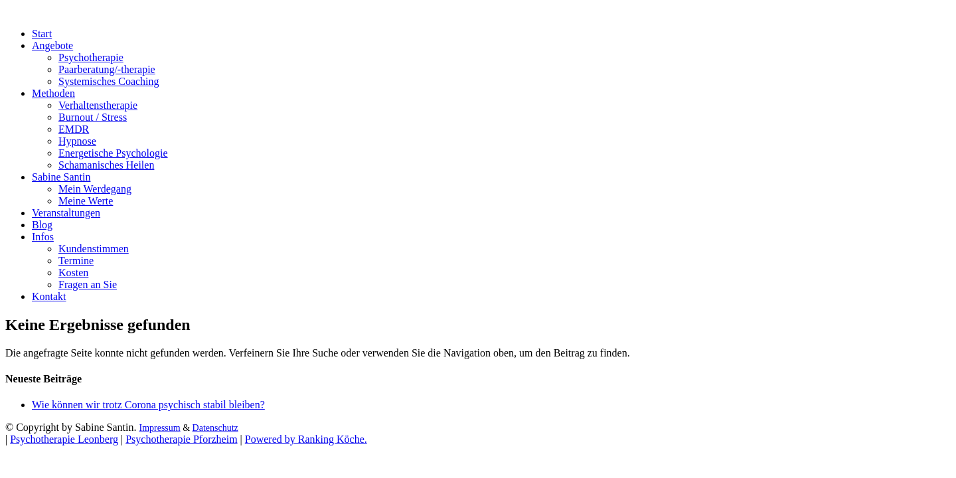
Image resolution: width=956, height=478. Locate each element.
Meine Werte (85, 200)
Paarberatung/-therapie (106, 69)
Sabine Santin (61, 177)
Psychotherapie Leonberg (64, 439)
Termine (76, 260)
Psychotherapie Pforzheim (181, 439)
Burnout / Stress (92, 117)
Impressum (159, 428)
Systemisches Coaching (108, 81)
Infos (43, 236)
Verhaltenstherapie (97, 105)
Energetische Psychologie (113, 153)
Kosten (73, 272)
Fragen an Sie (87, 284)
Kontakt (49, 296)
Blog (42, 224)
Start (42, 33)
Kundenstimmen (93, 248)
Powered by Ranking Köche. (306, 439)
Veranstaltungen (66, 212)
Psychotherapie (90, 57)
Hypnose (77, 141)
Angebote (52, 45)
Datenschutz (215, 428)
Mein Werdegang (94, 189)
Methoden (53, 93)
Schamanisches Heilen (106, 165)
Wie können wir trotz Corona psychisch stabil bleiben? (148, 404)
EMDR (73, 129)
